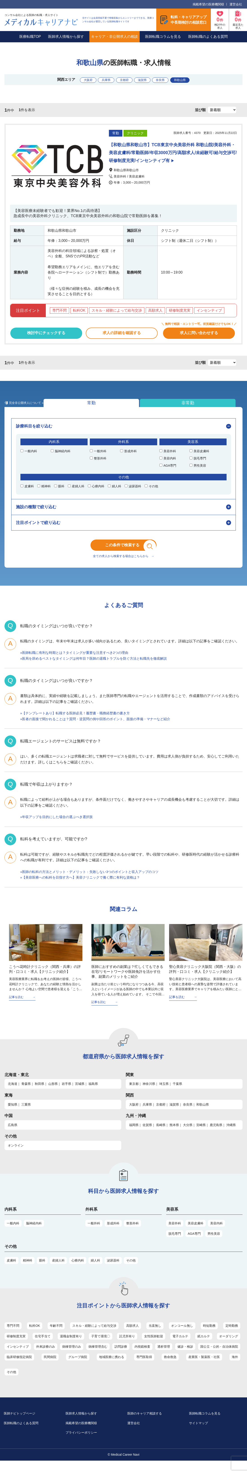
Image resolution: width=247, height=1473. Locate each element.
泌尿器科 (113, 1271)
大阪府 (75, 80)
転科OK (34, 1336)
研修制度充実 (16, 1346)
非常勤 (81, 407)
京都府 (122, 80)
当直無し (155, 1336)
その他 (131, 1271)
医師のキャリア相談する (150, 1424)
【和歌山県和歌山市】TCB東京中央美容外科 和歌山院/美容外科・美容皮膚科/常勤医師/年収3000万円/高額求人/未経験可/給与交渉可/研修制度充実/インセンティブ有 (172, 153)
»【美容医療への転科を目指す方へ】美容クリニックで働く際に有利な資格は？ (84, 887)
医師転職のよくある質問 (208, 36)
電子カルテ (180, 1346)
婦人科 (95, 1271)
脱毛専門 (174, 1244)
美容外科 (174, 1233)
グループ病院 (77, 1367)
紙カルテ (203, 1346)
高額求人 (132, 1336)
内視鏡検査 (142, 1357)
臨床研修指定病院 (19, 1367)
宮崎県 (201, 1135)
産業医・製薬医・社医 (204, 1367)
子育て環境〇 (100, 1346)
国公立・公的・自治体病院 (219, 1357)
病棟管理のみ (71, 1357)
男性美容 (213, 1244)
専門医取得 (144, 1367)
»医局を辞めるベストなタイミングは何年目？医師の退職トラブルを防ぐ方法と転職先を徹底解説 (98, 668)
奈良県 (168, 80)
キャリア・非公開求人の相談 (114, 36)
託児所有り (127, 1346)
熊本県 (174, 1135)
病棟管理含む (97, 1357)
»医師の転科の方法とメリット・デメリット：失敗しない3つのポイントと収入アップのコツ (94, 882)
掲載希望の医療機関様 (208, 4)
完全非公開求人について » (131, 409)
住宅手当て (43, 1346)
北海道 (12, 1094)
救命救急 (170, 1367)
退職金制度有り (71, 1346)
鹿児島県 (216, 1135)
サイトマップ (203, 1434)
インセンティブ (18, 1357)
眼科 (42, 1271)
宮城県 (79, 1094)
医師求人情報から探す (66, 36)
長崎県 (160, 1135)
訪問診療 (121, 1357)
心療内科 (77, 1271)
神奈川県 (149, 1094)
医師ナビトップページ (25, 1424)
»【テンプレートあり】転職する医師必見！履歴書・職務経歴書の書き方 (78, 723)
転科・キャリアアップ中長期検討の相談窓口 (189, 19)
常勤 (29, 407)
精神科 (27, 1271)
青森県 (26, 1094)
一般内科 (13, 1233)
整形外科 (132, 1233)
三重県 (26, 1114)
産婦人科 (58, 1271)
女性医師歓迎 (153, 1346)
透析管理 (163, 1357)
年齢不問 (56, 1336)
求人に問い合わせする (199, 335)
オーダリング (228, 1346)
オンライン (16, 1156)
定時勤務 (231, 1336)
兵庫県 (98, 80)
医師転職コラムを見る (163, 36)
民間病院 (50, 1367)
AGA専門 (194, 1244)
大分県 (187, 1135)
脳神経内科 (34, 1233)
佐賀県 (147, 1135)
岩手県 (66, 1094)
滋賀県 (145, 80)
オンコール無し (182, 1336)
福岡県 (134, 1135)
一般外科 (94, 1233)
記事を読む (17, 1007)
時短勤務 (209, 1336)
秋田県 (39, 1094)
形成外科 (113, 1233)
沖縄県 (231, 1135)
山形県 (53, 1094)
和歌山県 (194, 80)
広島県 (12, 1135)
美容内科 (216, 1233)
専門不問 (13, 1336)
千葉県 (177, 1094)
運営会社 (235, 4)
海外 (235, 1367)
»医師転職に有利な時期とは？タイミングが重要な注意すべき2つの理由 (78, 663)
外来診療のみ (45, 1357)
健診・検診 (185, 1357)
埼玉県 (164, 1094)
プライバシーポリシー (86, 1444)
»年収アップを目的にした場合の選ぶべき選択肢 (59, 827)
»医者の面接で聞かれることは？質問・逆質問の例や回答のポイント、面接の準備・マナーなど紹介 (100, 729)
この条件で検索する (127, 552)
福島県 (93, 1094)
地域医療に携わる (111, 1367)
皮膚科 (11, 1271)
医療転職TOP (30, 36)
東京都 (134, 1094)
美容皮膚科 (195, 1233)
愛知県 (12, 1114)
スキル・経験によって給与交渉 (94, 1336)
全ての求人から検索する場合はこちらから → (123, 566)
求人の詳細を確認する (121, 335)
